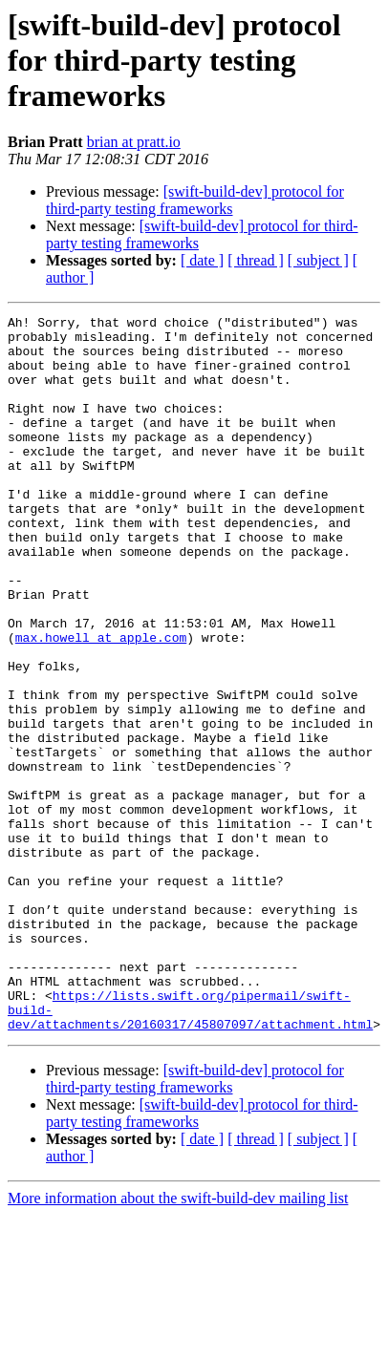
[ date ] (202, 260)
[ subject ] (318, 260)
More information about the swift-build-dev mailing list (178, 1341)
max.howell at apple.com (100, 702)
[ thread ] (255, 260)
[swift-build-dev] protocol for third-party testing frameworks (195, 200)
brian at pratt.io (134, 142)
